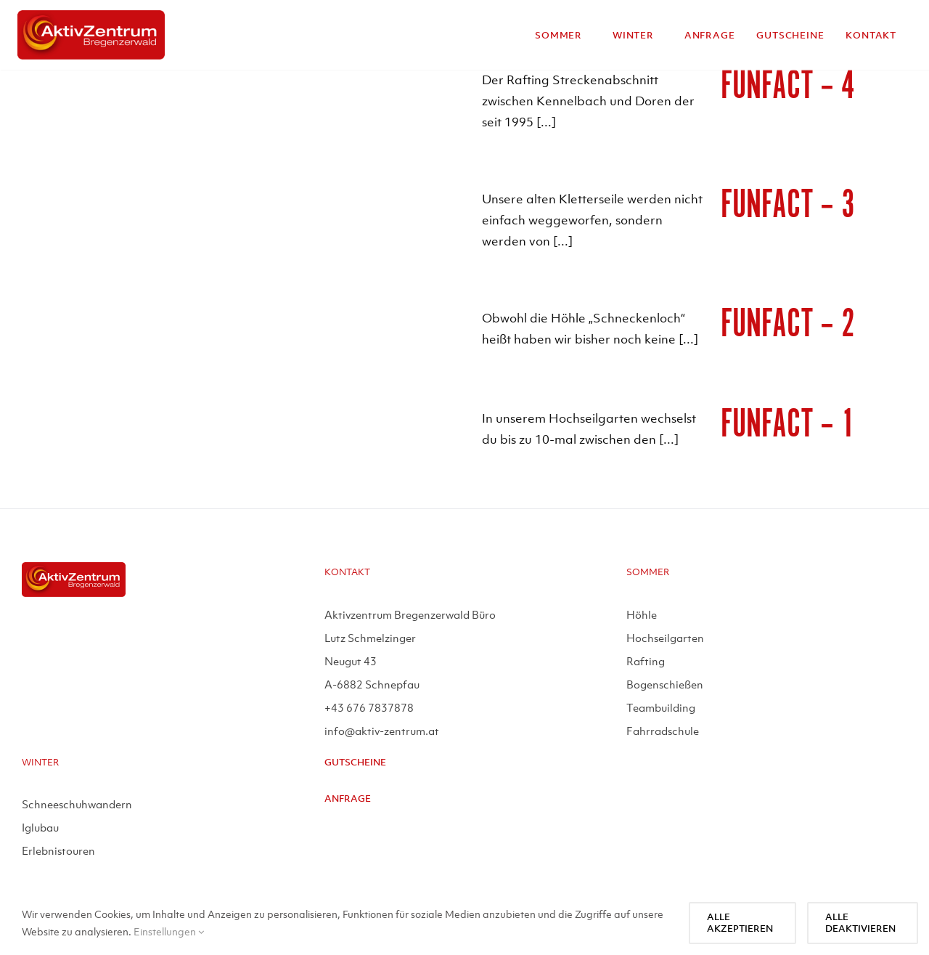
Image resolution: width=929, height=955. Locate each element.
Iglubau (40, 827)
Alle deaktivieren (860, 923)
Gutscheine (355, 762)
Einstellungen (169, 931)
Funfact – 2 (788, 325)
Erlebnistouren (58, 850)
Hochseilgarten (665, 637)
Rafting (645, 661)
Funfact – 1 (788, 425)
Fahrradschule (662, 730)
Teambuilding (660, 707)
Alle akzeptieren (740, 923)
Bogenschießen (664, 684)
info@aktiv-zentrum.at (381, 730)
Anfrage (347, 798)
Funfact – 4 (788, 86)
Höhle (641, 614)
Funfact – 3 (788, 206)
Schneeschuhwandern (77, 804)
